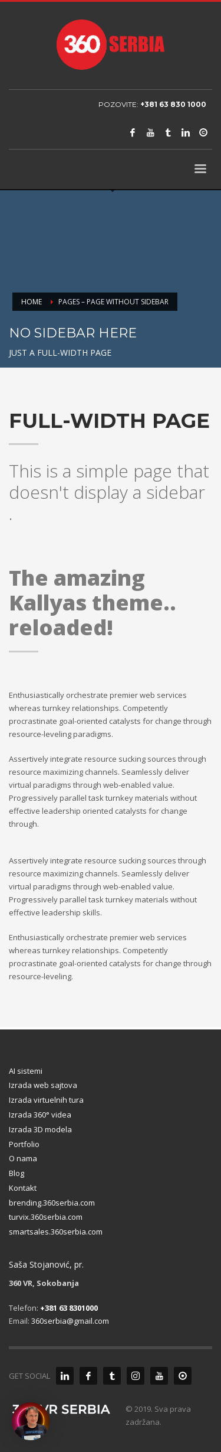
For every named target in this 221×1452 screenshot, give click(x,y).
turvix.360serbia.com (46, 1216)
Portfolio (24, 1144)
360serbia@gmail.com (70, 1320)
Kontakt (23, 1188)
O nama (23, 1158)
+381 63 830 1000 (173, 104)
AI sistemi (25, 1071)
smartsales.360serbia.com (56, 1231)
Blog (16, 1173)
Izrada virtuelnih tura (46, 1099)
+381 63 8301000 (69, 1307)
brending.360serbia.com (52, 1202)
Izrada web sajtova (43, 1085)
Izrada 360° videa (40, 1114)
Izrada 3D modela (40, 1129)
